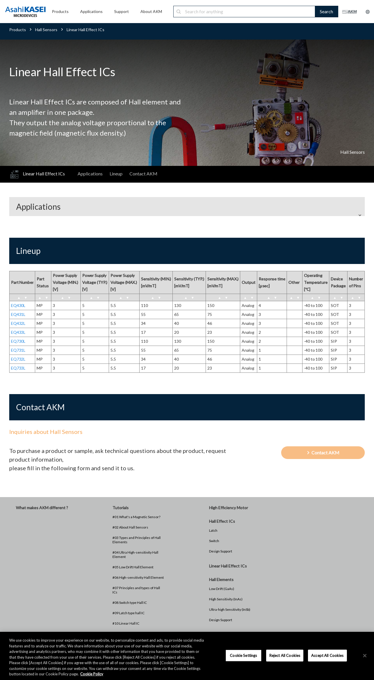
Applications (90, 173)
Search (326, 11)
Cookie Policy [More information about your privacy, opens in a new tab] (91, 674)
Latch (213, 530)
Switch (214, 541)
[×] (364, 655)
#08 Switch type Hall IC (129, 602)
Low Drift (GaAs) (221, 589)
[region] (187, 656)
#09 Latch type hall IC (128, 613)
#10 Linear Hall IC (125, 623)
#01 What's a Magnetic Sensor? (136, 517)
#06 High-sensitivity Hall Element (138, 577)
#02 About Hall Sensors (130, 527)
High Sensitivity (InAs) (226, 599)
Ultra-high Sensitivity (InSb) (229, 609)
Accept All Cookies (327, 655)
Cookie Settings (243, 655)
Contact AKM (143, 173)
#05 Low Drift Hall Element (132, 567)
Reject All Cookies (284, 655)
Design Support (220, 551)
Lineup (116, 173)
